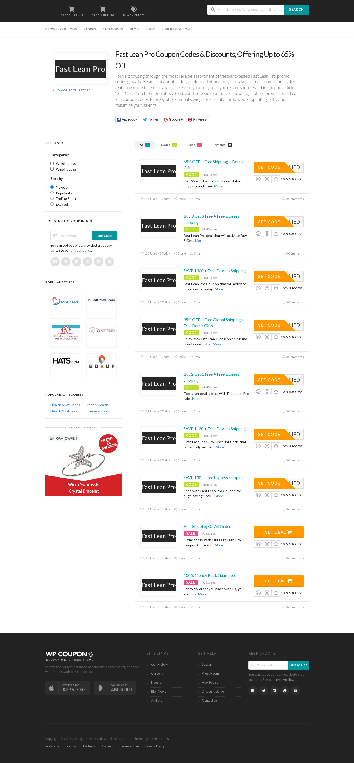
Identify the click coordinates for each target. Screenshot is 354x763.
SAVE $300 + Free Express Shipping (215, 270)
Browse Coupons (61, 29)
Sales (195, 145)
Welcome (52, 746)
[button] (127, 119)
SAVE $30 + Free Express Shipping (214, 477)
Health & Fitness (63, 411)
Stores (89, 29)
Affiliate (156, 700)
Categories (113, 29)
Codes (169, 145)
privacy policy (81, 250)
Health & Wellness (65, 404)
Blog (134, 29)
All (145, 145)
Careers (157, 673)
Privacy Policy (154, 746)
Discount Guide (213, 691)
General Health (99, 411)
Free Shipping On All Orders (208, 526)
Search (296, 9)
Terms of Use (129, 746)
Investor (157, 682)
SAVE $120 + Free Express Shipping (215, 428)
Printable (222, 145)
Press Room (210, 673)
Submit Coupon (176, 29)
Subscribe (104, 235)
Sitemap (71, 746)
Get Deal (278, 531)
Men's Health (97, 404)
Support (207, 664)
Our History (159, 664)
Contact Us (210, 700)
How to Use (210, 682)
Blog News (158, 691)
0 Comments (293, 199)
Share (180, 199)
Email (195, 199)
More (218, 186)
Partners (89, 746)
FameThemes (159, 739)
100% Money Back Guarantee (210, 575)
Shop (150, 29)
